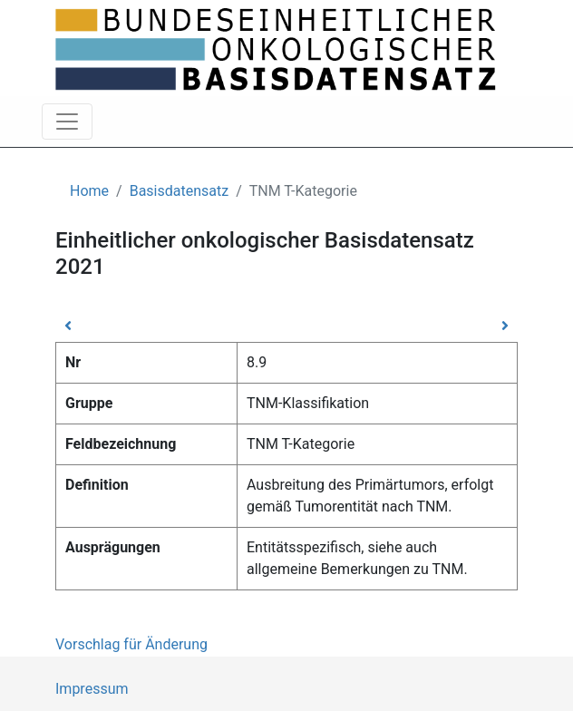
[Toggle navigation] (67, 121)
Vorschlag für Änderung (131, 644)
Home (89, 191)
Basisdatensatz (179, 191)
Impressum (92, 688)
